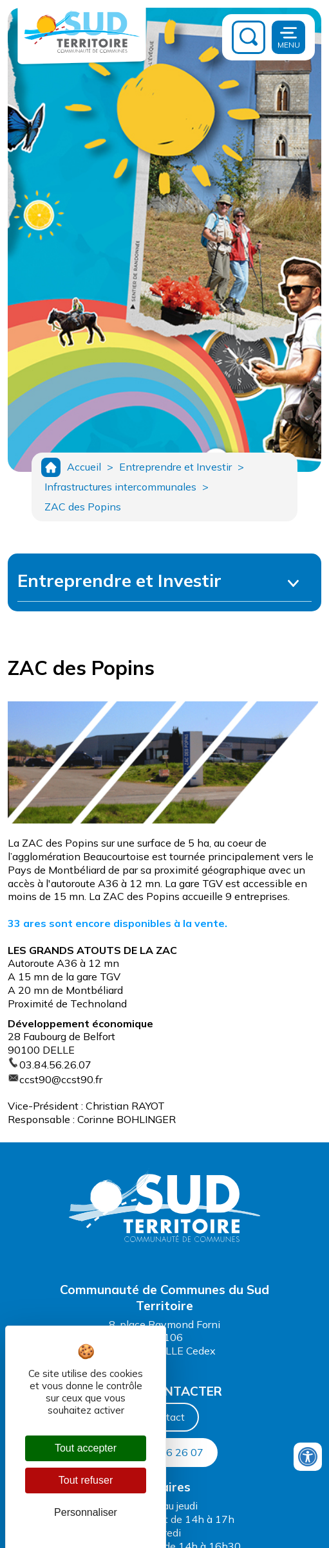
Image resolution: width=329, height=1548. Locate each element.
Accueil (84, 466)
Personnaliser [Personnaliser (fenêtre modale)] (85, 1512)
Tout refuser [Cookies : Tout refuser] (86, 1480)
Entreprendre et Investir (175, 466)
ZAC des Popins (82, 506)
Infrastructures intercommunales (120, 486)
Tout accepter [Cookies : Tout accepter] (86, 1448)
